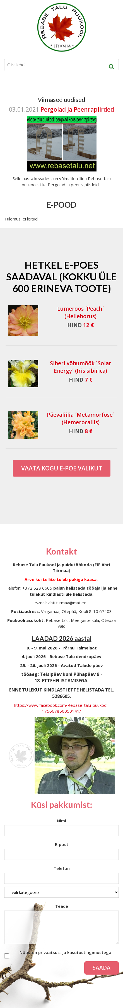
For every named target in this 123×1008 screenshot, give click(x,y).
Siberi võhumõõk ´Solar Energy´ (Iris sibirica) (80, 367)
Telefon (62, 868)
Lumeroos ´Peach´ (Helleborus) (80, 312)
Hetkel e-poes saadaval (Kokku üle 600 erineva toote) (61, 276)
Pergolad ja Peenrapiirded (77, 109)
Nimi (61, 820)
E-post (61, 844)
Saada (101, 967)
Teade (61, 906)
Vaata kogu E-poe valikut (61, 468)
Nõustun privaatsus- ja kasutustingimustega (65, 952)
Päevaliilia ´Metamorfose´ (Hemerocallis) (80, 418)
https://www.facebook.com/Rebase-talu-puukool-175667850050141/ (61, 708)
